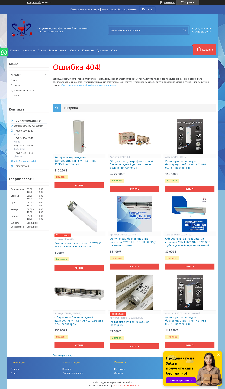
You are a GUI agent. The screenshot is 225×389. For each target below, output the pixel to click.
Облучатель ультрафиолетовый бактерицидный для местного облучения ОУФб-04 (131, 164)
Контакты (88, 50)
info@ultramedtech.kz (26, 161)
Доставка (102, 50)
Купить (147, 9)
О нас (114, 50)
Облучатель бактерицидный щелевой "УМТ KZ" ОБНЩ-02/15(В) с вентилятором (134, 242)
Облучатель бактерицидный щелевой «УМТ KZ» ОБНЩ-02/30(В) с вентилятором (78, 321)
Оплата (74, 50)
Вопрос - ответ (58, 50)
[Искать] (184, 30)
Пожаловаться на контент (126, 385)
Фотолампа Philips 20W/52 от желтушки (130, 323)
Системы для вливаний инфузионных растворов (88, 85)
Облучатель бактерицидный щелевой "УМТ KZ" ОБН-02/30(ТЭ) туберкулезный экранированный (188, 242)
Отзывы (15, 85)
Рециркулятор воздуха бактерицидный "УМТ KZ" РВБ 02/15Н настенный (186, 164)
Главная (15, 50)
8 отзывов (169, 2)
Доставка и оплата (22, 90)
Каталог (28, 50)
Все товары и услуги (64, 355)
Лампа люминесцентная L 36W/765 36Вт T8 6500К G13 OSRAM (78, 245)
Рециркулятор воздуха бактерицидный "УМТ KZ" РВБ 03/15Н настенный (186, 321)
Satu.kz (128, 382)
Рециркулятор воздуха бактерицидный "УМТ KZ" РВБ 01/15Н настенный (75, 161)
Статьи (42, 50)
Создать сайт (34, 2)
